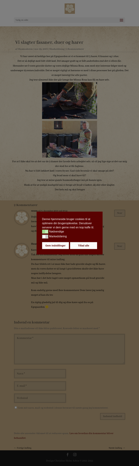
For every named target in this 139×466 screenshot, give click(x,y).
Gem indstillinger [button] (55, 245)
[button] (45, 232)
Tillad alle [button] (83, 245)
